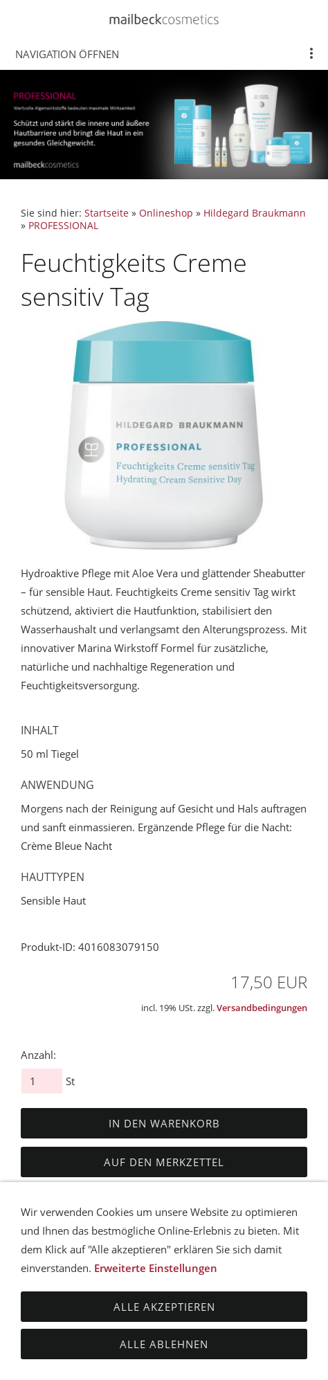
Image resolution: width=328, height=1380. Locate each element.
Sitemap (143, 1315)
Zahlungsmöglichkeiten (231, 1301)
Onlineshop (166, 213)
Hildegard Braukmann (254, 213)
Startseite (106, 213)
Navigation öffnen (67, 54)
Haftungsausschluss (224, 1287)
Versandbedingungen (262, 1008)
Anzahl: (38, 1055)
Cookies (199, 1315)
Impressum (78, 1315)
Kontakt (257, 1315)
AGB (56, 1287)
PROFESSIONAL (63, 225)
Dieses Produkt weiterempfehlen (103, 1194)
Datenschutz (116, 1287)
